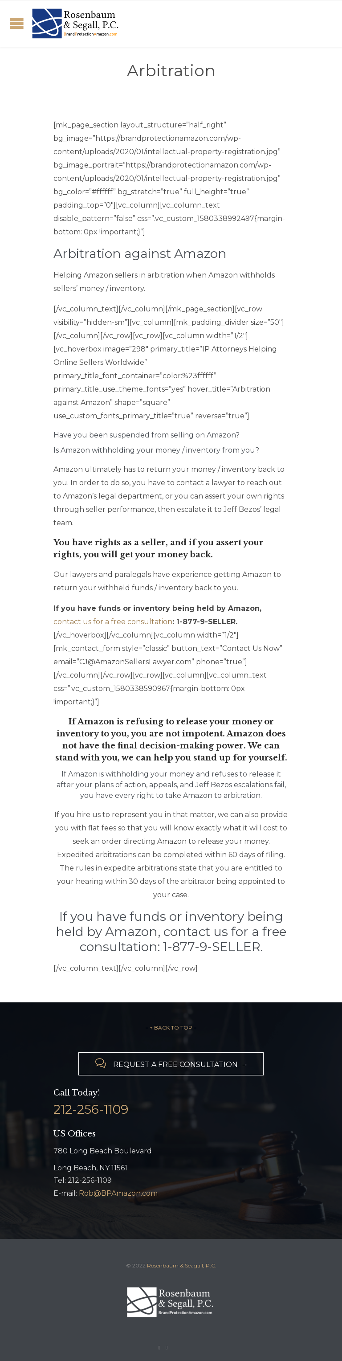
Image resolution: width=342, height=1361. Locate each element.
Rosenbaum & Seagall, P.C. (181, 1265)
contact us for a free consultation (112, 621)
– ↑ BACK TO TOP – (171, 1027)
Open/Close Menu (16, 23)
